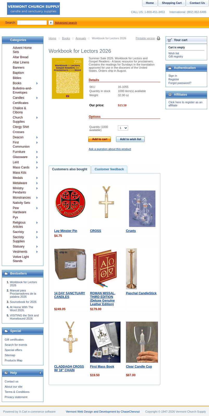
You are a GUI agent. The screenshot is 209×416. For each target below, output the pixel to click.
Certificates (20, 103)
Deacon (18, 137)
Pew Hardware (19, 210)
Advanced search (66, 22)
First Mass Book (102, 366)
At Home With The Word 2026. (21, 309)
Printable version (145, 38)
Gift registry (175, 56)
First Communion (21, 144)
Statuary (18, 246)
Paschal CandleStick (141, 293)
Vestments (20, 252)
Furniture (19, 152)
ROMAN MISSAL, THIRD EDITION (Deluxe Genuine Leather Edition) (102, 298)
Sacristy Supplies (19, 239)
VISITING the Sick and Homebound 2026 (24, 317)
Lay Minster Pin (65, 231)
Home (52, 38)
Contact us (11, 381)
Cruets (131, 231)
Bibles (17, 78)
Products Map (13, 360)
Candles (18, 98)
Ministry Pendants (19, 190)
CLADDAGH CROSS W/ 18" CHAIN (69, 368)
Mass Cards (21, 167)
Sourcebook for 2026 (23, 301)
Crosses (18, 132)
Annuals (81, 38)
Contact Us (197, 2)
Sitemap (10, 355)
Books (66, 38)
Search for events (16, 344)
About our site (13, 386)
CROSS (95, 231)
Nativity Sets (21, 203)
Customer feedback (109, 169)
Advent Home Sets (22, 50)
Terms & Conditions (17, 391)
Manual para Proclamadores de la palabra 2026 (23, 293)
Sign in (172, 75)
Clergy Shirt (21, 127)
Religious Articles (19, 225)
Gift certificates (14, 339)
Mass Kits (19, 172)
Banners (18, 67)
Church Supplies (19, 120)
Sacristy (18, 232)
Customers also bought (69, 169)
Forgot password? (179, 82)
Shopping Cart (172, 2)
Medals (18, 178)
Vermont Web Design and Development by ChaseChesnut (103, 411)
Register (173, 79)
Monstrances (22, 197)
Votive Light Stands (21, 259)
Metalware (20, 183)
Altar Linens (21, 62)
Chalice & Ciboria (19, 110)
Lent (16, 162)
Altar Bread (20, 57)
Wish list (173, 53)
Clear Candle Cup (139, 366)
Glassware (20, 157)
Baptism (18, 73)
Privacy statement (16, 397)
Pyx (15, 217)
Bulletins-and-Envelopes (22, 90)
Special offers (13, 350)
